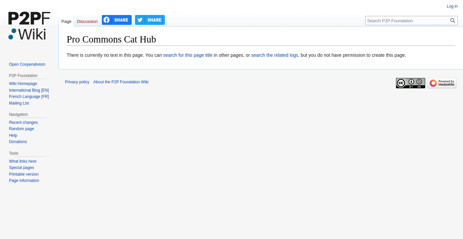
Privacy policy (77, 82)
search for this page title (188, 55)
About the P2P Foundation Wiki (121, 82)
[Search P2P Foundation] (411, 20)
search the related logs (274, 55)
